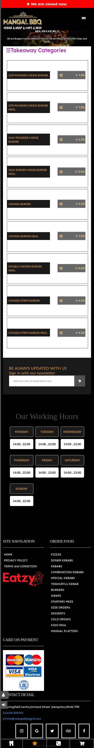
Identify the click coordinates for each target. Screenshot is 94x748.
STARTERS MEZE (62, 601)
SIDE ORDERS (60, 607)
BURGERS (57, 590)
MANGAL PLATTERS (64, 631)
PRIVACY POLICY (16, 560)
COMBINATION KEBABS (67, 572)
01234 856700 (13, 713)
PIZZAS (56, 554)
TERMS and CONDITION (20, 566)
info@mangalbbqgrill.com (22, 719)
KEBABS (56, 566)
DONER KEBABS (62, 560)
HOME (8, 554)
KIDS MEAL (59, 625)
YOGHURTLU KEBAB (64, 584)
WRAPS (56, 595)
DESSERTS (58, 613)
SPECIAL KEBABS (63, 578)
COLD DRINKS (61, 619)
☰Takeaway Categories (36, 50)
